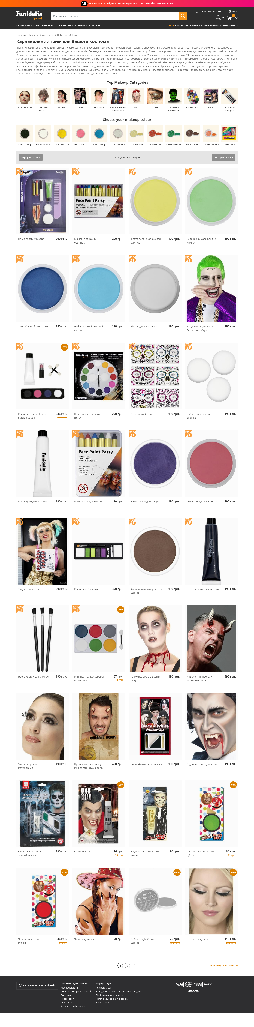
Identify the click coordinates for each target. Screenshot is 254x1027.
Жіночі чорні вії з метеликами (28, 759)
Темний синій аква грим (33, 320)
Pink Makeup (80, 138)
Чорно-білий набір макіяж (146, 758)
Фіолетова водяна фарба (146, 495)
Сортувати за (29, 151)
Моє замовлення (70, 981)
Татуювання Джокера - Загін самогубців (200, 322)
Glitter (155, 101)
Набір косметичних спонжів (198, 409)
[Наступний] (134, 959)
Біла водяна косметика (144, 320)
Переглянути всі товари (223, 959)
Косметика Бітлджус (86, 583)
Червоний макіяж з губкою (29, 934)
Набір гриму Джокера (31, 232)
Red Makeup (155, 138)
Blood (136, 101)
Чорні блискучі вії (197, 933)
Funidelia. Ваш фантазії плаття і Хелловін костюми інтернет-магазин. (29, 15)
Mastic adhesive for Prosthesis (118, 103)
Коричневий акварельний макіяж (147, 584)
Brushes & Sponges (229, 103)
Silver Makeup (118, 138)
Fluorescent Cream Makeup (173, 103)
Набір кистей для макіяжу (33, 670)
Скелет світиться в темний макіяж (29, 847)
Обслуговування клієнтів (37, 979)
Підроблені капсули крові (202, 758)
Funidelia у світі (104, 981)
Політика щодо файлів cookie (112, 992)
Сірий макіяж (82, 845)
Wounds (62, 101)
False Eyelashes (24, 101)
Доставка (66, 988)
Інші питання (68, 996)
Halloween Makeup (43, 103)
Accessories (64, 25)
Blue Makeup (99, 138)
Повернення (67, 992)
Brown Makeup (192, 138)
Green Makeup (173, 138)
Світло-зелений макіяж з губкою (202, 847)
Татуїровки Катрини (143, 407)
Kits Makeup (192, 101)
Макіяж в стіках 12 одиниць (85, 234)
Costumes (23, 25)
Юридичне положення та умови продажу (119, 985)
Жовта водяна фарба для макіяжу (146, 234)
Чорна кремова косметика (203, 583)
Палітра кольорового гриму (87, 409)
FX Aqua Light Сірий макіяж (142, 934)
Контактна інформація (73, 999)
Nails (210, 101)
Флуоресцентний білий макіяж (145, 847)
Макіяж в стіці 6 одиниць (89, 495)
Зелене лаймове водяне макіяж (201, 234)
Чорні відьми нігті (85, 933)
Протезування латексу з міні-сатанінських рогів (88, 759)
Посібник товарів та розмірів (76, 985)
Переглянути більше (32, 66)
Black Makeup (24, 138)
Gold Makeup (136, 138)
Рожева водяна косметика (202, 495)
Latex (80, 101)
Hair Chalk (229, 138)
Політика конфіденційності (110, 988)
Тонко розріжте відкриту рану (145, 672)
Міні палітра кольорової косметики (89, 672)
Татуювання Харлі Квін (32, 583)
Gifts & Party (87, 25)
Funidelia (21, 35)
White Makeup (43, 138)
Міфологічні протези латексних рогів (199, 672)
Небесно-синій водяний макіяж (88, 322)
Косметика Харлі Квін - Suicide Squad (32, 409)
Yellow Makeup (61, 138)
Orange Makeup (211, 138)
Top (168, 25)
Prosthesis (99, 101)
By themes (43, 25)
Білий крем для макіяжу (32, 495)
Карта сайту (102, 996)
